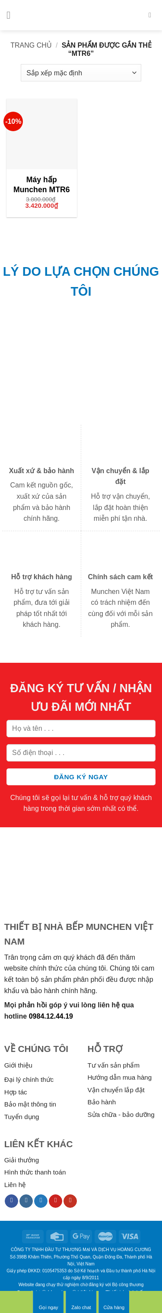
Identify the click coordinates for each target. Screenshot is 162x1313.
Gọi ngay (48, 1302)
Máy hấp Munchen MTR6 (41, 184)
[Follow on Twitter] (41, 1201)
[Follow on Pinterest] (55, 1201)
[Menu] (11, 15)
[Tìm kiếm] (152, 14)
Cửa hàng (114, 1302)
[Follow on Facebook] (11, 1201)
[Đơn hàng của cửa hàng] (81, 72)
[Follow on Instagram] (26, 1201)
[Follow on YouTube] (70, 1201)
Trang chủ (31, 45)
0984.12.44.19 (51, 1016)
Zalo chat (81, 1302)
